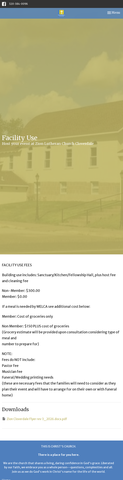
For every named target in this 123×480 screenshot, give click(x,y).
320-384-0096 (18, 4)
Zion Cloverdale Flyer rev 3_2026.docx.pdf (34, 419)
